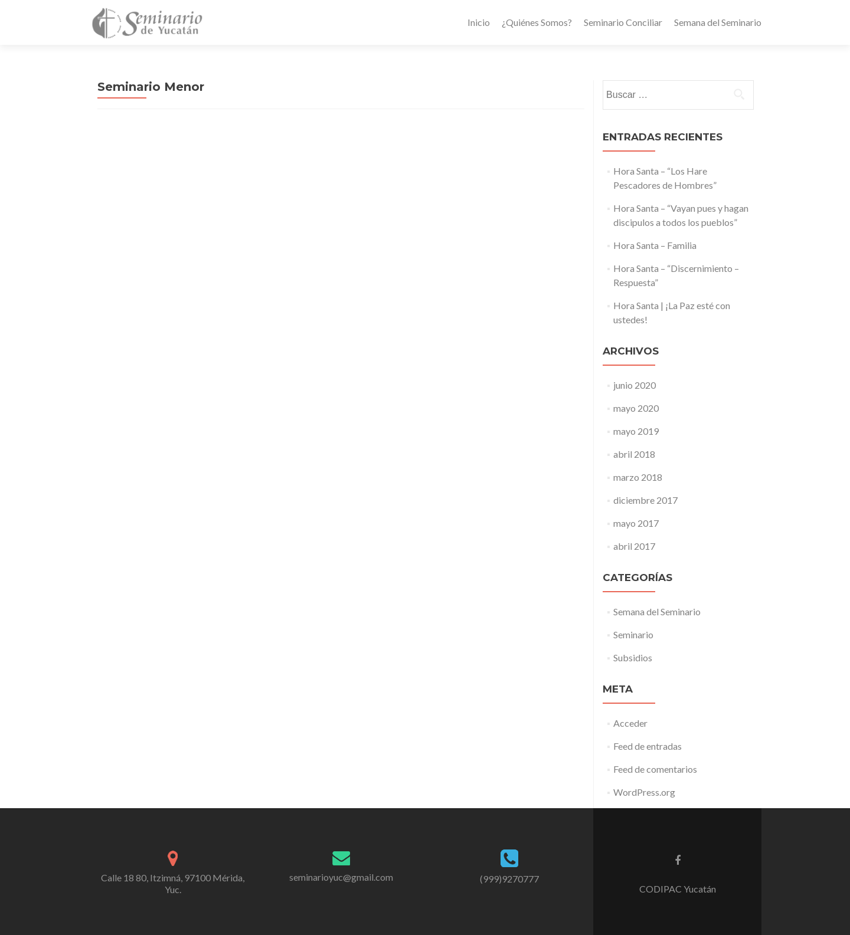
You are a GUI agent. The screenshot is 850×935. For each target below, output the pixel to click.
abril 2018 (634, 454)
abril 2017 (634, 546)
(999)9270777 (509, 878)
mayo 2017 (636, 523)
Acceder (630, 723)
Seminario (633, 634)
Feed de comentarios (655, 769)
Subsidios (632, 657)
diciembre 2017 (645, 500)
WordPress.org (644, 792)
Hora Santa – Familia (655, 245)
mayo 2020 (636, 408)
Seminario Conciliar (623, 22)
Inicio (479, 22)
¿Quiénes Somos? (537, 22)
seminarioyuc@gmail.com (341, 876)
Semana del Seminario (717, 22)
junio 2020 (634, 385)
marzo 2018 (637, 477)
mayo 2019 (636, 431)
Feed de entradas (647, 746)
